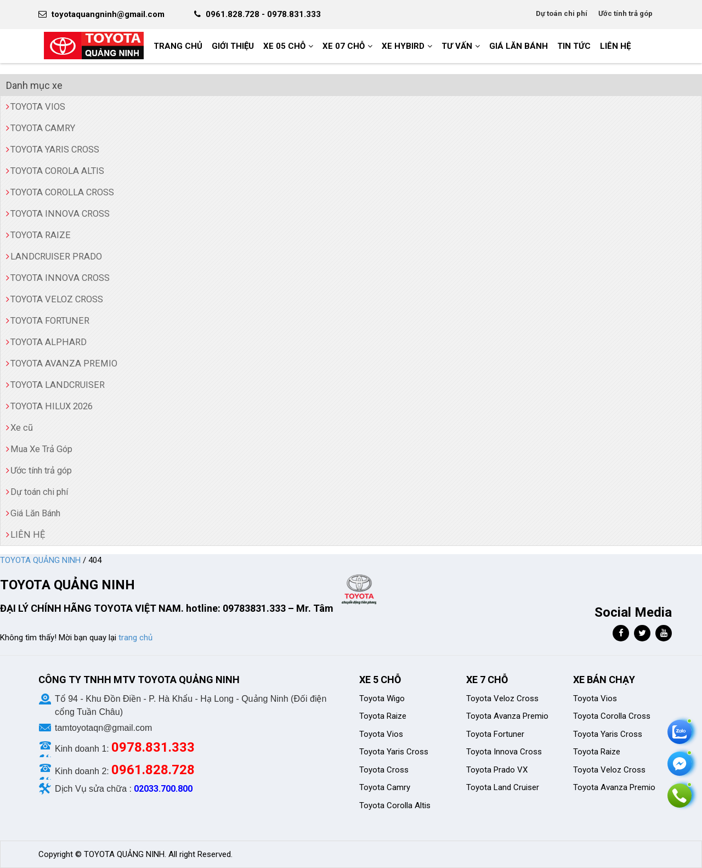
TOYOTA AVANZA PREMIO (63, 363)
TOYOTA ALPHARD (48, 342)
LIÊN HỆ (615, 46)
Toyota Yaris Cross (393, 752)
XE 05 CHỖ (284, 46)
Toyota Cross (384, 770)
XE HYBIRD (403, 46)
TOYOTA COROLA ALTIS (57, 171)
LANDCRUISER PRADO (56, 256)
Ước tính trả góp (625, 13)
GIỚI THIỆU (233, 46)
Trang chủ (178, 46)
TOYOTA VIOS (37, 107)
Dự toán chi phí (561, 13)
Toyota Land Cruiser (502, 787)
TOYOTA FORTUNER (49, 320)
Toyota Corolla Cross (611, 716)
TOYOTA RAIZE (40, 235)
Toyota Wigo (382, 698)
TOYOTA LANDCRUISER (57, 385)
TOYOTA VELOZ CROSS (56, 299)
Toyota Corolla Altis (395, 805)
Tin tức (574, 46)
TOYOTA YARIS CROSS (54, 149)
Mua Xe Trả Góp (41, 449)
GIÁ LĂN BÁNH (518, 46)
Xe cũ (21, 427)
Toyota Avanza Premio (507, 716)
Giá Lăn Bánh (35, 513)
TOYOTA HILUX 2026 (51, 406)
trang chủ (135, 637)
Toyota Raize (382, 716)
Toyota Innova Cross (504, 752)
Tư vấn (456, 46)
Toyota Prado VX (497, 770)
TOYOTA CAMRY (42, 128)
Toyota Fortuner (495, 734)
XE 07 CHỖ (343, 46)
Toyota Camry (384, 787)
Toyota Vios (382, 734)
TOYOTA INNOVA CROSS (60, 213)
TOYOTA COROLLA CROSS (62, 192)
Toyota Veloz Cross (502, 698)
